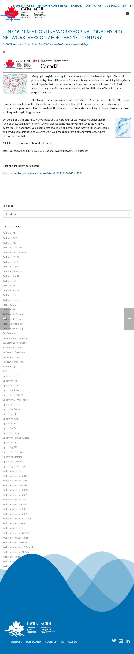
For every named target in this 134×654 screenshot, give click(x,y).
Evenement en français (15, 337)
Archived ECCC (11, 261)
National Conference (14, 361)
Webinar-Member (12, 471)
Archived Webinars (59, 44)
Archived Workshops (78, 44)
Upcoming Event (11, 409)
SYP (5, 371)
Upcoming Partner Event (16, 437)
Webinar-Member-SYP (14, 566)
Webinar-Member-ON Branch (18, 556)
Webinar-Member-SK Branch (18, 561)
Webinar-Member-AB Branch (18, 518)
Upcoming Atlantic (12, 390)
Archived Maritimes (13, 276)
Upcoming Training (12, 456)
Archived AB (9, 233)
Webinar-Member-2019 (15, 485)
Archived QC (9, 304)
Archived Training (12, 318)
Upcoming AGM (11, 385)
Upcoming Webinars (13, 461)
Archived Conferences (14, 252)
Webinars (8, 570)
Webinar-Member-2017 (15, 475)
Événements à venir (13, 347)
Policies (51, 641)
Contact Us (68, 641)
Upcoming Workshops (14, 466)
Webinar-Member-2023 (15, 504)
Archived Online (11, 299)
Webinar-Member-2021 (15, 494)
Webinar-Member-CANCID (17, 532)
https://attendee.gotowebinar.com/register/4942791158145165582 (43, 173)
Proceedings (9, 366)
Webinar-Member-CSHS (15, 537)
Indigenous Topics (12, 356)
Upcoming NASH (11, 418)
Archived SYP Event (13, 314)
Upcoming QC (10, 442)
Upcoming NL (10, 423)
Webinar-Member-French (16, 542)
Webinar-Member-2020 (15, 490)
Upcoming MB (10, 414)
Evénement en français (15, 342)
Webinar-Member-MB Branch (18, 547)
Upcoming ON (10, 428)
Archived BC (9, 242)
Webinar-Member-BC (14, 528)
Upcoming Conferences (15, 399)
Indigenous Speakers (14, 352)
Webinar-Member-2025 (15, 513)
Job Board (33, 641)
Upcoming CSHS (11, 404)
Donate (16, 641)
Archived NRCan (11, 290)
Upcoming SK (10, 447)
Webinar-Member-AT (14, 523)
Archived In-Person (13, 271)
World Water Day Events (16, 580)
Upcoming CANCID (13, 394)
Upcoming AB (10, 380)
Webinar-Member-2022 (15, 499)
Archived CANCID (12, 247)
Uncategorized (10, 375)
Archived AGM (10, 238)
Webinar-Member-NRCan (16, 551)
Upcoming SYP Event (14, 452)
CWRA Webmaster (15, 44)
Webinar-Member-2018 (15, 480)
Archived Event (11, 266)
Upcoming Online (12, 433)
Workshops (9, 575)
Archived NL (9, 285)
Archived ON (9, 295)
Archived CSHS (41, 44)
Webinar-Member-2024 (15, 509)
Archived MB (9, 280)
